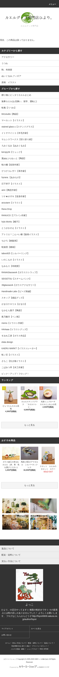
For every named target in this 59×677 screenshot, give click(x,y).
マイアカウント (7, 628)
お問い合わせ (6, 635)
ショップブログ (32, 649)
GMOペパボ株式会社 (41, 659)
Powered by (29, 667)
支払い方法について (19, 643)
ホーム (7, 643)
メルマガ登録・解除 (17, 649)
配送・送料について (35, 643)
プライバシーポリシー (39, 646)
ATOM (46, 649)
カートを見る (36, 628)
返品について (48, 643)
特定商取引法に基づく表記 (20, 646)
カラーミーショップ (10, 659)
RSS (41, 649)
